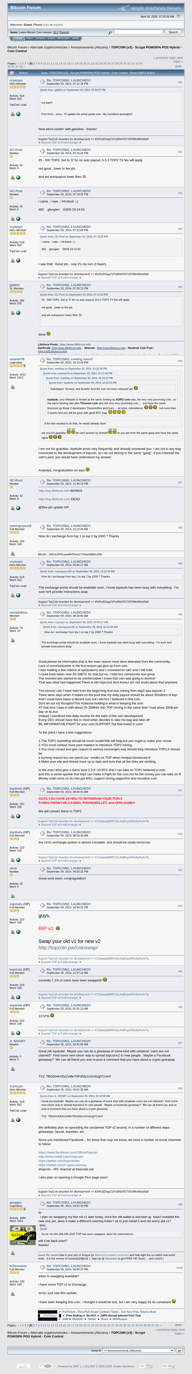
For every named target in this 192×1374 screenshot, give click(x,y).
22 (92, 63)
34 (140, 63)
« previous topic (165, 58)
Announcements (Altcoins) (89, 47)
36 (13, 66)
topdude (16, 788)
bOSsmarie (18, 1266)
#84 (180, 228)
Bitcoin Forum (17, 47)
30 (124, 63)
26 (108, 63)
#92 (180, 834)
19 (80, 63)
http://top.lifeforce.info (53, 491)
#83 (180, 193)
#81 (180, 82)
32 (132, 63)
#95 (180, 971)
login (46, 24)
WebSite (77, 1318)
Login (51, 38)
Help (30, 38)
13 (56, 63)
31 (128, 63)
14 (60, 63)
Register (63, 38)
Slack (104, 1318)
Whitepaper (120, 1318)
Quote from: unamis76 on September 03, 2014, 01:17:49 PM (77, 373)
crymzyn (16, 80)
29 (120, 63)
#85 (180, 286)
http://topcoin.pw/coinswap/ (68, 947)
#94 (180, 905)
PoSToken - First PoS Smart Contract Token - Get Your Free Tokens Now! (109, 1311)
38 (21, 66)
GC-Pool (16, 150)
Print (178, 66)
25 (104, 63)
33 (136, 63)
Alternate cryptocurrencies (49, 47)
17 (72, 63)
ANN (65, 1318)
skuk (13, 868)
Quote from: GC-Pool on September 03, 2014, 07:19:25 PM (74, 236)
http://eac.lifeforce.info (66, 347)
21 (88, 63)
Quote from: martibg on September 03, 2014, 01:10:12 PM (79, 378)
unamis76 (17, 359)
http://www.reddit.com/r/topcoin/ (60, 1156)
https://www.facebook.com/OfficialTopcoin (67, 1152)
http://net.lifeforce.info (111, 347)
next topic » (178, 59)
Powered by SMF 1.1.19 (72, 1366)
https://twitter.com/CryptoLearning (62, 1165)
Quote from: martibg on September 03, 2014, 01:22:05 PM (73, 368)
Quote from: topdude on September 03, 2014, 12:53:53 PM (82, 382)
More (75, 38)
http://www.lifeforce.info (75, 344)
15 (64, 63)
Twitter (92, 1318)
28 (116, 63)
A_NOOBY (17, 1041)
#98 (180, 1088)
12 (52, 63)
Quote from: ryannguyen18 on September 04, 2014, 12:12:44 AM (77, 571)
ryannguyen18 (20, 526)
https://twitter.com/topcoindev (59, 1161)
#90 (180, 614)
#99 (180, 1204)
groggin (15, 1202)
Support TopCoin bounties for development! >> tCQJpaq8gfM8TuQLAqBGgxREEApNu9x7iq (93, 821)
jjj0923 (14, 285)
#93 (180, 870)
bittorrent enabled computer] (112, 1255)
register (58, 24)
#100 (179, 1267)
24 (100, 63)
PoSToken (50, 1315)
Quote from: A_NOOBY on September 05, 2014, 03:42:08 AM (75, 1096)
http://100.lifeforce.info (52, 351)
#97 (180, 1042)
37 (17, 66)
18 (76, 63)
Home (18, 38)
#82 (180, 151)
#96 (180, 1007)
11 (48, 63)
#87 (180, 482)
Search (40, 38)
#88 (180, 527)
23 (96, 63)
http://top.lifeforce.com (54, 499)
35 (9, 66)
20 (84, 63)
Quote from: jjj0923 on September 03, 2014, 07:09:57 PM (72, 90)
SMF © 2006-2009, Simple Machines (112, 1366)
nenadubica (18, 612)
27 (112, 63)
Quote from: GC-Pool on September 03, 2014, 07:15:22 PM (74, 294)
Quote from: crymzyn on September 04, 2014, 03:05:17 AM (74, 622)
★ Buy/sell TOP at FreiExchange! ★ (59, 142)
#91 (180, 790)
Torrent (64, 32)
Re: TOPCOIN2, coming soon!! (70, 359)
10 (44, 63)
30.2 (55, 32)
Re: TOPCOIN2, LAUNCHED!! (69, 80)
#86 (180, 360)
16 (68, 63)
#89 (180, 563)
